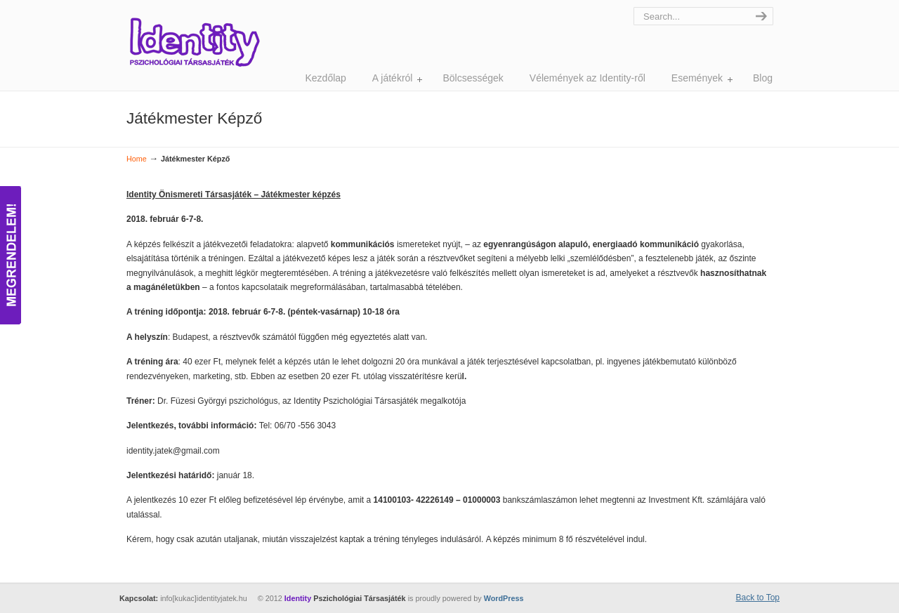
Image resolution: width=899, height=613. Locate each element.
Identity (194, 42)
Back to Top (758, 597)
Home (136, 158)
